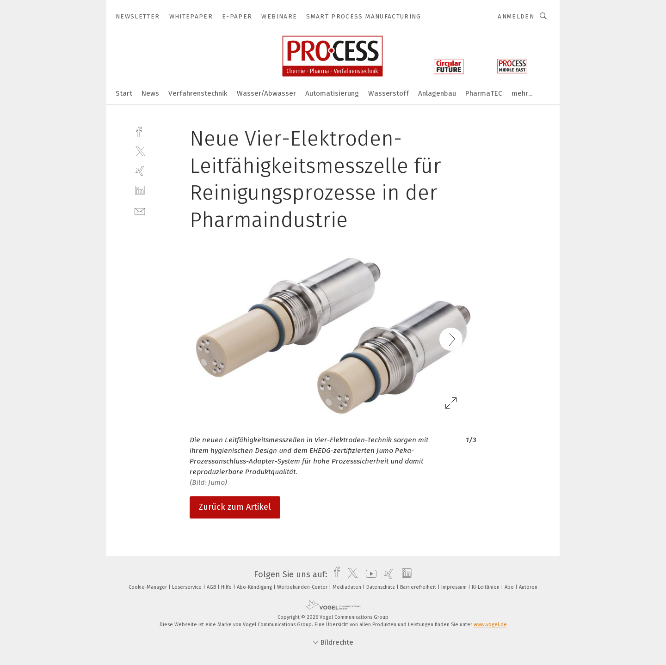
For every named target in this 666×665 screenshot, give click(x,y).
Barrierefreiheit (419, 587)
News (150, 93)
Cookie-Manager (148, 587)
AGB (212, 587)
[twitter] (140, 151)
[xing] (140, 171)
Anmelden (516, 16)
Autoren (528, 587)
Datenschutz (381, 587)
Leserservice (187, 587)
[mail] (140, 210)
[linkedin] (140, 190)
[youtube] (368, 574)
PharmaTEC (483, 93)
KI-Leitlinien (486, 587)
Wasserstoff (388, 93)
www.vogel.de (490, 625)
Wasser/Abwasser (266, 93)
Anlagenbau (437, 93)
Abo (510, 587)
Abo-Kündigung (255, 587)
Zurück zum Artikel (235, 507)
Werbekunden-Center (303, 587)
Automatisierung (332, 93)
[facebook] (140, 131)
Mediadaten (348, 587)
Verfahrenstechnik (198, 93)
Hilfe (227, 587)
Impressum (454, 587)
